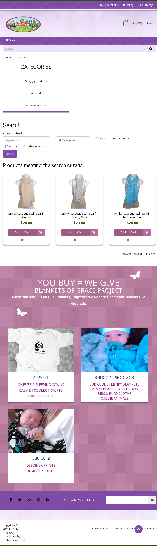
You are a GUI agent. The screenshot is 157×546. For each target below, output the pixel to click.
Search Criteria (13, 133)
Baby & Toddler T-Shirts (41, 390)
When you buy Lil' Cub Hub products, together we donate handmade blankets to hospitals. (78, 300)
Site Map (148, 528)
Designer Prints (40, 465)
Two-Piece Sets (41, 396)
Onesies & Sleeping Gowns (41, 384)
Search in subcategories (113, 138)
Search (24, 57)
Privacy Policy (125, 528)
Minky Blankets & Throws (114, 389)
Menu (11, 40)
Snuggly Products (36, 81)
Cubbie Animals (114, 398)
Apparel (36, 93)
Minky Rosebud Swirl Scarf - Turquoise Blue (132, 215)
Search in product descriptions (24, 146)
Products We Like (36, 105)
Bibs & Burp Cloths (114, 394)
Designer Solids (41, 471)
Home (9, 57)
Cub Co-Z (40, 457)
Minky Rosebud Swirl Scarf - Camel (26, 215)
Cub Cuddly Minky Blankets (114, 384)
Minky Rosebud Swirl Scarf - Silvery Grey (79, 215)
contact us (100, 528)
